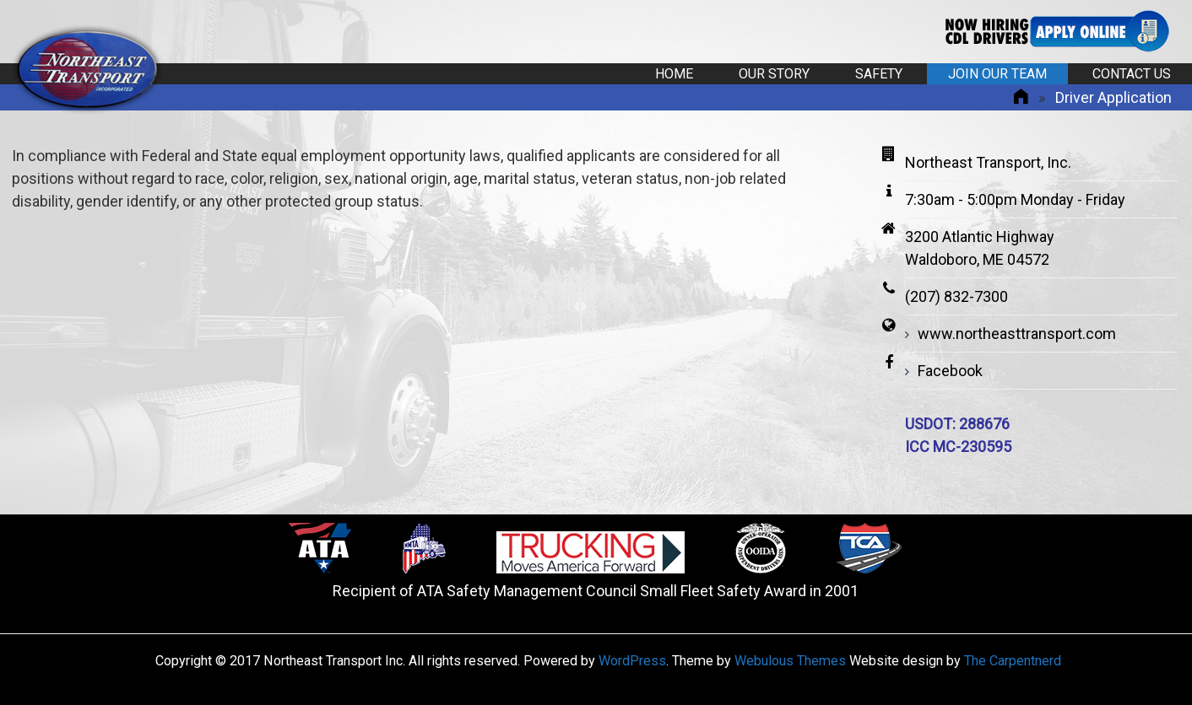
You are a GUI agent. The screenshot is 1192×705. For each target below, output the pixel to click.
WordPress (632, 661)
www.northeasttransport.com (1017, 333)
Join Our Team (997, 74)
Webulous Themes (790, 661)
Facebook (950, 370)
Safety (878, 74)
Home (674, 74)
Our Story (774, 74)
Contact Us (1131, 74)
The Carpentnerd (1012, 661)
